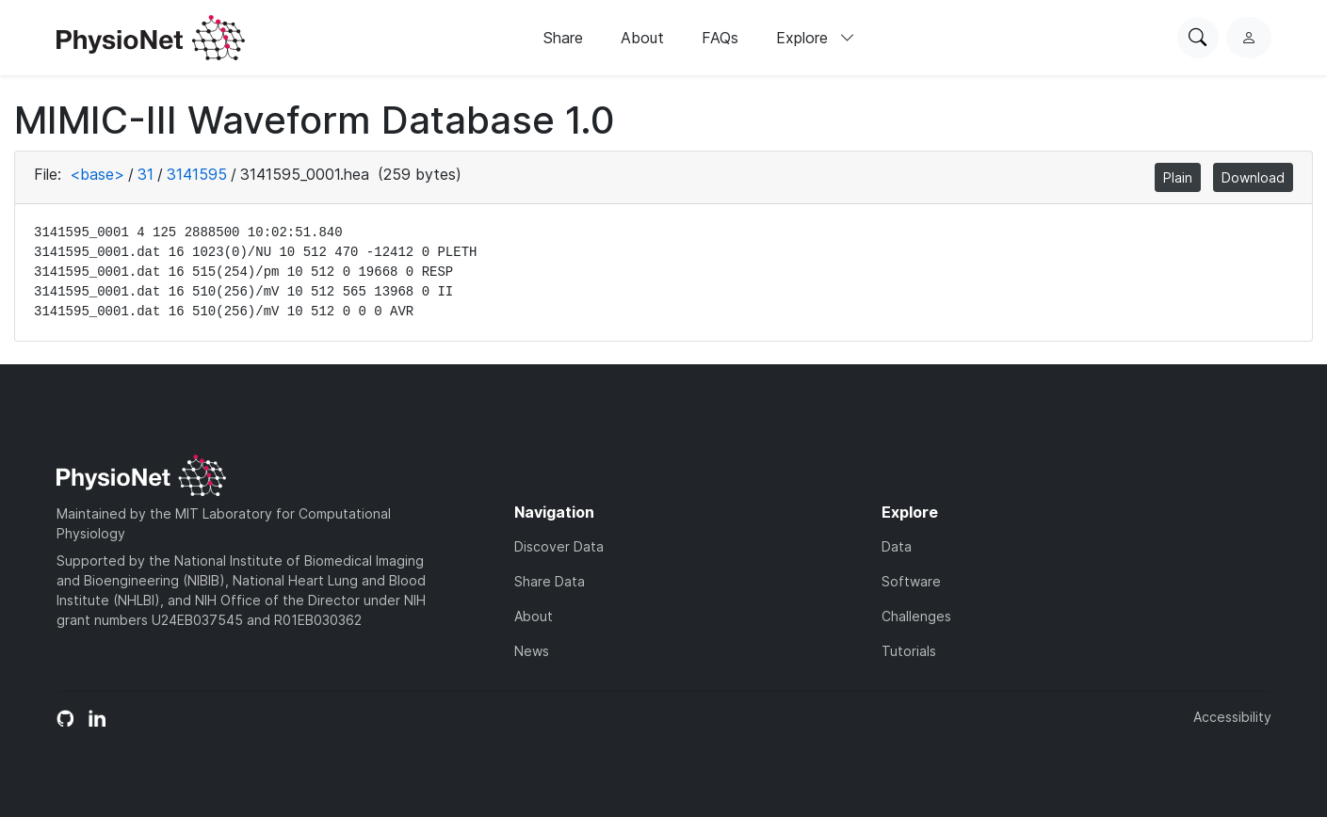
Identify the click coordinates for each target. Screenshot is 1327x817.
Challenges (916, 616)
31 (146, 174)
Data (897, 546)
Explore (815, 37)
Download (1253, 177)
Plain (1177, 177)
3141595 (197, 174)
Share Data (549, 581)
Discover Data (559, 546)
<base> (97, 174)
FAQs (720, 37)
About (642, 37)
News (531, 651)
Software (911, 581)
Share (563, 37)
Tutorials (909, 651)
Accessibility (1232, 717)
